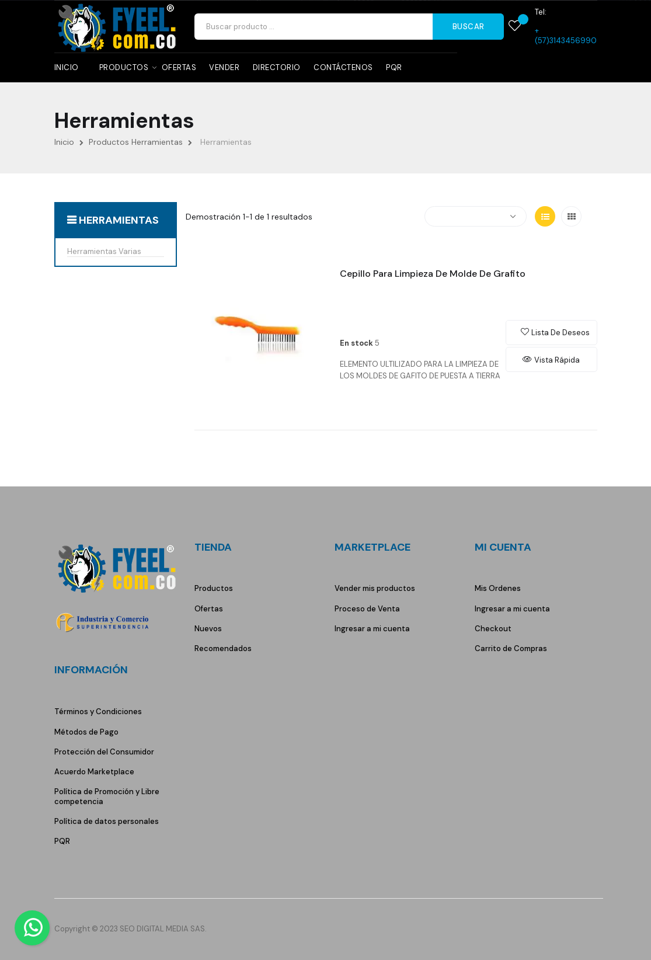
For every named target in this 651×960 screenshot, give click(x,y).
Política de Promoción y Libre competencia (106, 796)
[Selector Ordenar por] (475, 216)
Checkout (493, 629)
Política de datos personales (106, 821)
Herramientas (119, 220)
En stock (356, 343)
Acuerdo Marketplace (94, 772)
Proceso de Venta (367, 609)
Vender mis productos (375, 588)
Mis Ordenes (498, 588)
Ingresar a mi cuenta (372, 629)
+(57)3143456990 (566, 35)
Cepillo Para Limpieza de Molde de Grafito (432, 274)
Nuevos (208, 629)
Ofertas (208, 609)
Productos (213, 588)
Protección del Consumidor (104, 752)
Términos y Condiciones (98, 711)
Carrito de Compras (511, 648)
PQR (62, 841)
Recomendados (223, 648)
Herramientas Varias (104, 251)
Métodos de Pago (86, 732)
